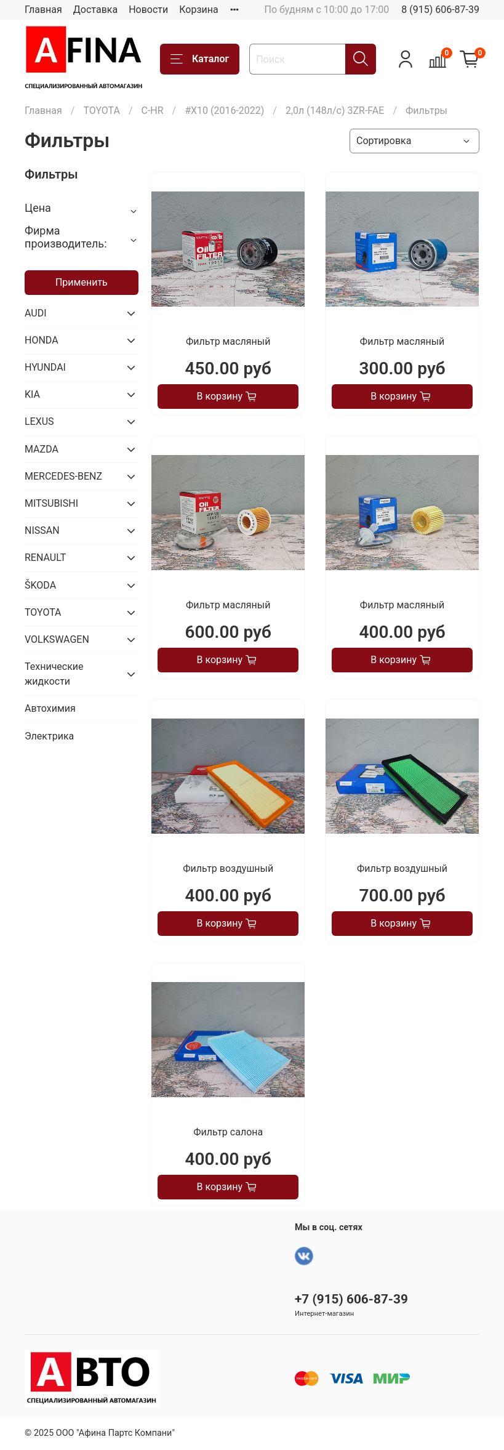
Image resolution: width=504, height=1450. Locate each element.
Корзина (198, 9)
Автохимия (50, 708)
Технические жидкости (54, 674)
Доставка (95, 9)
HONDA (41, 340)
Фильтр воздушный (228, 868)
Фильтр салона (228, 1132)
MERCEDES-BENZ (63, 476)
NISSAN (42, 530)
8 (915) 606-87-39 (440, 9)
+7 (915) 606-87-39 (351, 1299)
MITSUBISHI (51, 503)
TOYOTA (101, 110)
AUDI (36, 313)
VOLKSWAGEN (57, 639)
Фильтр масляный (228, 341)
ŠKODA (40, 585)
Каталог (199, 59)
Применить (81, 282)
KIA (32, 394)
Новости (148, 9)
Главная (43, 9)
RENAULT (45, 557)
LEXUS (39, 421)
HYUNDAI (45, 367)
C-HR (152, 110)
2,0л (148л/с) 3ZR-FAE (335, 110)
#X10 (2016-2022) (224, 110)
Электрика (49, 736)
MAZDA (41, 449)
